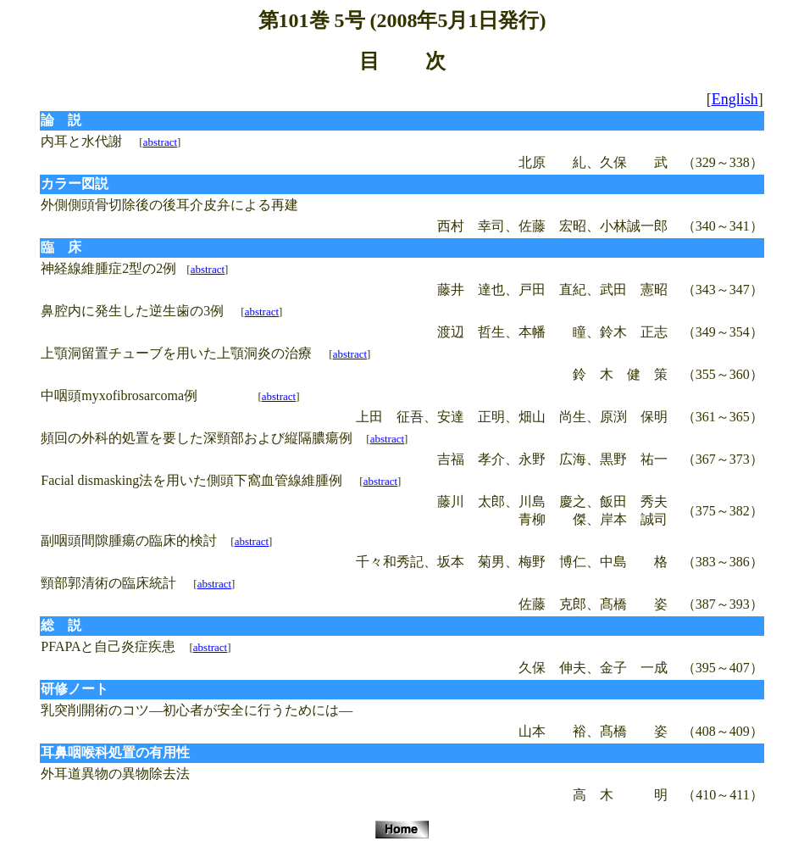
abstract (160, 142)
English (735, 99)
